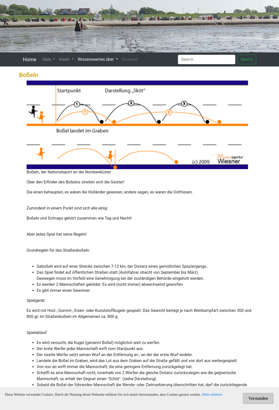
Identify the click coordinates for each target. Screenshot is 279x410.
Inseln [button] (65, 59)
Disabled (129, 59)
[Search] (206, 59)
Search (247, 59)
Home (29, 59)
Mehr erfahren (212, 394)
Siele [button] (47, 59)
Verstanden (258, 398)
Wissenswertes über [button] (96, 59)
